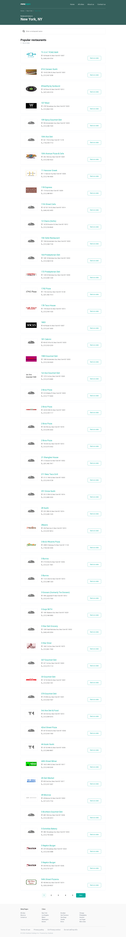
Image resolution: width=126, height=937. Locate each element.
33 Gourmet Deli (48, 677)
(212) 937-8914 (48, 531)
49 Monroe (46, 795)
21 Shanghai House (49, 457)
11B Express (46, 187)
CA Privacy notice (53, 930)
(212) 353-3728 (48, 480)
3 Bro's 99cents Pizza (50, 542)
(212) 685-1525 (48, 514)
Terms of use (25, 930)
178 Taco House (48, 305)
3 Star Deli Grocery (49, 626)
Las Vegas (82, 919)
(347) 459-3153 (48, 92)
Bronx (62, 921)
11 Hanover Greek (49, 170)
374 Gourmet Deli (49, 694)
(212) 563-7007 (48, 700)
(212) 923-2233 (48, 345)
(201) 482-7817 (48, 463)
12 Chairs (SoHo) (48, 221)
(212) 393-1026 (48, 312)
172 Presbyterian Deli (50, 272)
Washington (45, 919)
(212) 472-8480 (48, 379)
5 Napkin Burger (48, 845)
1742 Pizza (46, 288)
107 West (45, 103)
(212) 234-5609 (48, 362)
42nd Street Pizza (49, 727)
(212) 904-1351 (48, 683)
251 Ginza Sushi (48, 491)
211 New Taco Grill (49, 474)
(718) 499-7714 (48, 143)
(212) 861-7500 (48, 649)
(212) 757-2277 (48, 868)
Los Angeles (45, 915)
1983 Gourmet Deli (49, 356)
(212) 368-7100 (48, 244)
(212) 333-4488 (48, 852)
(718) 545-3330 (48, 548)
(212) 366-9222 (48, 160)
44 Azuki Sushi (47, 744)
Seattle (63, 919)
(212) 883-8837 (48, 750)
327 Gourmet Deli (49, 660)
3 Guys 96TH (46, 609)
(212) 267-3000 (48, 328)
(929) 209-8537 (48, 885)
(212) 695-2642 (48, 430)
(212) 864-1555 (48, 109)
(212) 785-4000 (48, 176)
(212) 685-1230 (48, 278)
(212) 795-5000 (48, 835)
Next (80, 895)
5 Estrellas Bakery (49, 829)
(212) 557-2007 (48, 784)
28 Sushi (45, 508)
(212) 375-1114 (48, 666)
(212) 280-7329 (48, 126)
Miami (43, 917)
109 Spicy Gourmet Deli (51, 120)
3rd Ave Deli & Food (50, 710)
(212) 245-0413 (48, 818)
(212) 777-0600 (48, 396)
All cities (81, 4)
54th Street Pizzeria (50, 879)
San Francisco (65, 915)
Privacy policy (39, 930)
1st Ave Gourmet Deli (50, 373)
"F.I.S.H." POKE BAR (49, 52)
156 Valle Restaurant (50, 238)
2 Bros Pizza (46, 390)
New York (29, 11)
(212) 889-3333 (48, 497)
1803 (43, 322)
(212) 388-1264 (48, 582)
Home (72, 4)
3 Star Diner (46, 643)
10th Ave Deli (47, 137)
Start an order (94, 58)
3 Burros (45, 559)
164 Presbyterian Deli (50, 255)
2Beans (44, 525)
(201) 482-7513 (48, 295)
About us (90, 4)
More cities (83, 921)
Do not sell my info (70, 930)
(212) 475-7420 (48, 598)
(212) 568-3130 (48, 261)
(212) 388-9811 (48, 193)
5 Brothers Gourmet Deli (52, 812)
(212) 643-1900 (48, 733)
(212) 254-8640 (48, 227)
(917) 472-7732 (48, 801)
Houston (82, 917)
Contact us (101, 4)
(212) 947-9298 (48, 75)
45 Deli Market (47, 778)
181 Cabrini (46, 339)
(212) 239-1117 (48, 413)
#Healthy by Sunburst (50, 86)
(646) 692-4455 (48, 210)
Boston (44, 921)
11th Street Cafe (48, 204)
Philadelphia (83, 915)
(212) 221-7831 (48, 565)
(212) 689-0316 (48, 717)
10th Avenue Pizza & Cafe (52, 153)
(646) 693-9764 (48, 58)
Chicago (82, 913)
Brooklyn (63, 913)
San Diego (63, 917)
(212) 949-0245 (48, 767)
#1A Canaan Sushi (49, 69)
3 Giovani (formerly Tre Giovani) (55, 592)
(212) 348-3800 (48, 615)
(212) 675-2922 (48, 447)
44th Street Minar (49, 761)
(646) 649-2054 (48, 632)
